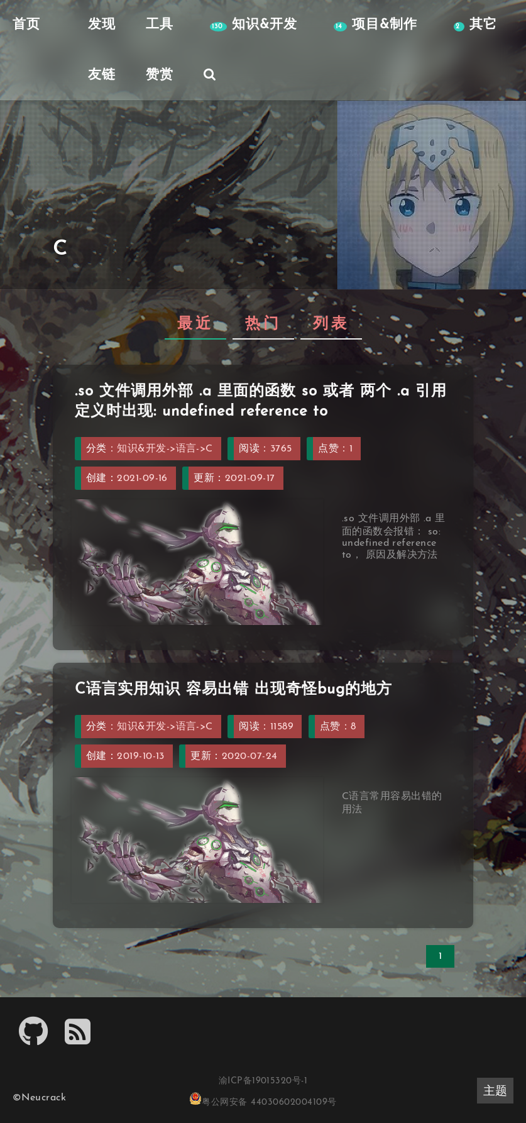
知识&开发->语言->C (165, 449)
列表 (331, 324)
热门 (263, 324)
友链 (102, 75)
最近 (195, 324)
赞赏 (159, 75)
